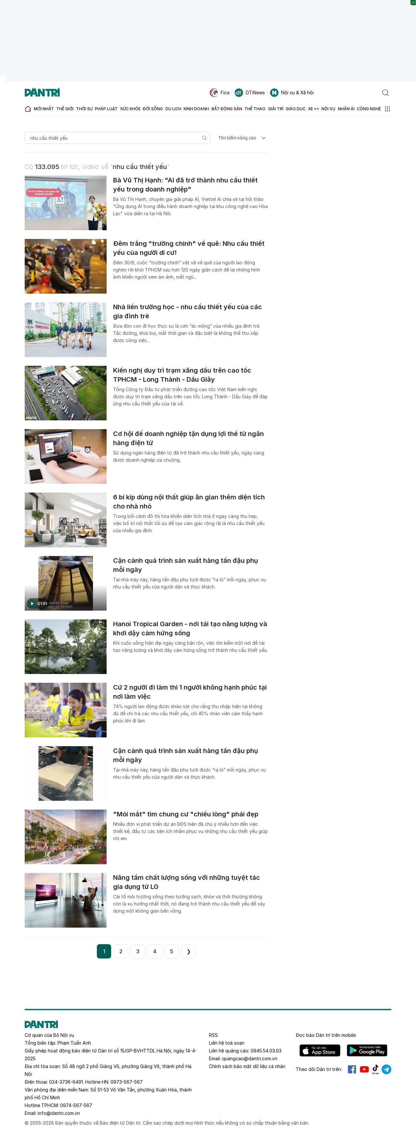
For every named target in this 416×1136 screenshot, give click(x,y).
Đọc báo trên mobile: (326, 1035)
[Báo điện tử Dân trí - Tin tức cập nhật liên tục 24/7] (42, 92)
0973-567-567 (126, 1082)
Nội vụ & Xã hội (292, 92)
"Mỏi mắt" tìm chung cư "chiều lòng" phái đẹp (185, 814)
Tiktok (375, 1069)
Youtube (364, 1069)
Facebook (352, 1069)
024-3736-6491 (66, 1082)
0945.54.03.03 (266, 1050)
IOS (320, 1050)
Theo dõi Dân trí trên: (319, 1069)
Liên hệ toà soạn (226, 1043)
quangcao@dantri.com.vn (249, 1058)
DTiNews (250, 92)
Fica (219, 92)
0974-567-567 (76, 1105)
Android (367, 1050)
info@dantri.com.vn (59, 1113)
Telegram (386, 1069)
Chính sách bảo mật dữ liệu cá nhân (247, 1066)
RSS (213, 1035)
